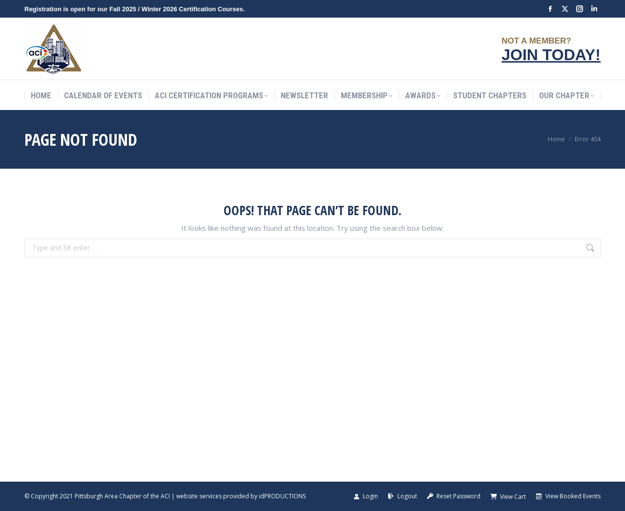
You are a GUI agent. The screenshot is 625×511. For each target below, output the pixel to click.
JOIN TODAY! (551, 55)
